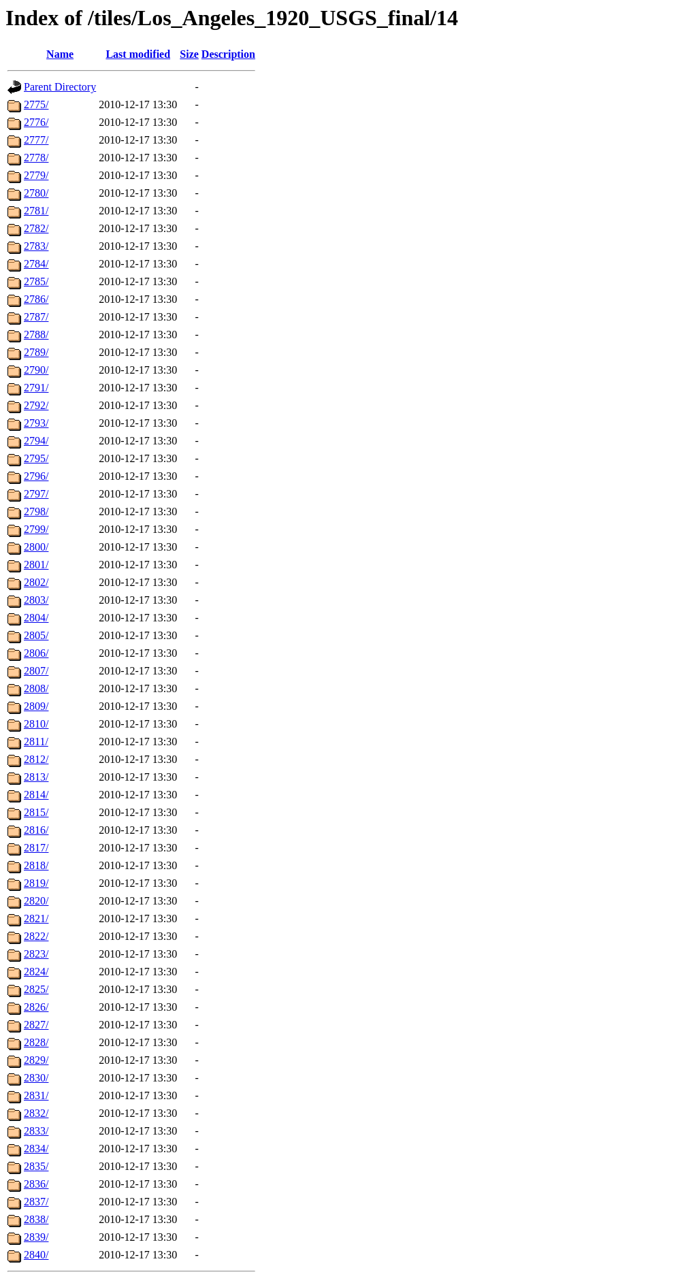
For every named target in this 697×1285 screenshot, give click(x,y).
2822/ (36, 936)
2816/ (36, 830)
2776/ (36, 122)
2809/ (36, 706)
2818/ (36, 865)
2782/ (36, 228)
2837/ (36, 1201)
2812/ (36, 759)
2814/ (36, 794)
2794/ (36, 440)
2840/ (36, 1254)
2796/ (36, 476)
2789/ (36, 352)
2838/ (36, 1219)
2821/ (36, 918)
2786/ (36, 299)
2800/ (36, 547)
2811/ (36, 741)
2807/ (36, 671)
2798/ (36, 511)
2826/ (36, 1007)
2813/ (36, 777)
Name (60, 54)
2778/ (36, 157)
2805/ (36, 635)
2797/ (36, 494)
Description (228, 54)
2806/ (36, 653)
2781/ (36, 210)
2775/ (36, 104)
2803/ (36, 600)
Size (189, 54)
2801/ (36, 564)
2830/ (36, 1078)
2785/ (36, 281)
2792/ (36, 405)
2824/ (36, 971)
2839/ (36, 1237)
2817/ (36, 847)
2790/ (36, 370)
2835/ (36, 1166)
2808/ (36, 688)
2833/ (36, 1131)
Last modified (138, 54)
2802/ (36, 582)
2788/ (36, 334)
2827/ (36, 1024)
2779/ (36, 175)
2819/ (36, 883)
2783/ (36, 246)
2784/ (36, 264)
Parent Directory (60, 87)
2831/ (36, 1095)
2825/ (36, 989)
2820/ (36, 901)
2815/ (36, 812)
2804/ (36, 617)
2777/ (36, 140)
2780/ (36, 193)
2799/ (36, 529)
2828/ (36, 1042)
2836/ (36, 1184)
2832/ (36, 1113)
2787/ (36, 317)
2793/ (36, 423)
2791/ (36, 387)
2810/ (36, 724)
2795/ (36, 458)
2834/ (36, 1148)
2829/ (36, 1060)
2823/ (36, 954)
